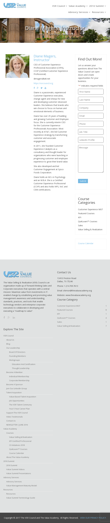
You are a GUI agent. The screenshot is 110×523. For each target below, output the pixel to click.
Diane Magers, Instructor (45, 58)
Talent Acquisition (14, 392)
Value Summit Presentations (18, 473)
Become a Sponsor (14, 384)
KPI (79, 217)
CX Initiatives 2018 (17, 445)
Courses (10, 433)
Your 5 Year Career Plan (19, 408)
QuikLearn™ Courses (87, 221)
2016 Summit (96, 5)
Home (42, 34)
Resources (98, 12)
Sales (80, 225)
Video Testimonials (14, 416)
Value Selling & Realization (90, 229)
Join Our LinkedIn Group (16, 388)
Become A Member (14, 372)
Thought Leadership (21, 368)
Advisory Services (78, 12)
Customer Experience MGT (90, 209)
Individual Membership (19, 376)
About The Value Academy (17, 457)
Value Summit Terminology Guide (20, 497)
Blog (8, 344)
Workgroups (14, 360)
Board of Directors (17, 352)
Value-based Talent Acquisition (22, 396)
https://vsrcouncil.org (43, 83)
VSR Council (58, 5)
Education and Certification (23, 364)
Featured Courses (86, 213)
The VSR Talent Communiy (20, 404)
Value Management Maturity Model (21, 485)
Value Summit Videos (15, 469)
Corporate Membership (19, 380)
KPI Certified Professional (20, 441)
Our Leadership (13, 348)
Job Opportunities (16, 400)
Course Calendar (85, 243)
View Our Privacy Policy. (93, 517)
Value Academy (77, 5)
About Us (10, 340)
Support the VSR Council (17, 412)
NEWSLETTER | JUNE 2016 (17, 424)
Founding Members (17, 356)
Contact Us (11, 420)
